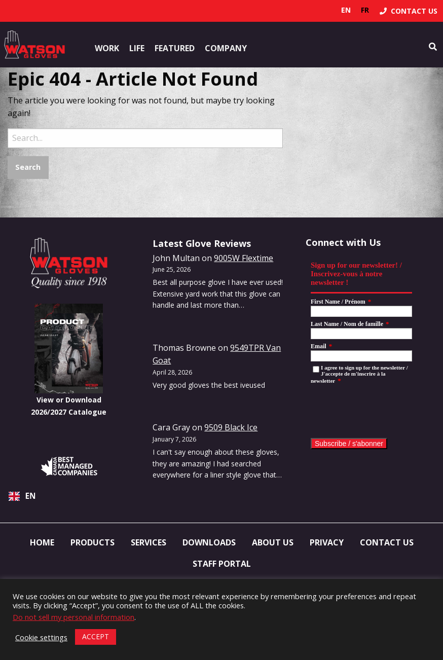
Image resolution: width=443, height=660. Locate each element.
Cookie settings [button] (41, 637)
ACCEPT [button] (95, 636)
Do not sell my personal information (73, 617)
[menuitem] (408, 11)
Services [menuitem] (148, 542)
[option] (365, 10)
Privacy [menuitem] (327, 542)
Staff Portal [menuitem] (222, 563)
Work (107, 48)
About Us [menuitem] (272, 542)
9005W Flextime (243, 258)
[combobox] (68, 496)
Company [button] (226, 48)
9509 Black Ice (230, 427)
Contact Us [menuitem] (387, 542)
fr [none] (365, 10)
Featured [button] (175, 48)
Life (136, 48)
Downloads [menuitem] (209, 542)
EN (22, 496)
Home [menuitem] (42, 542)
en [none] (346, 10)
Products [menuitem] (92, 542)
